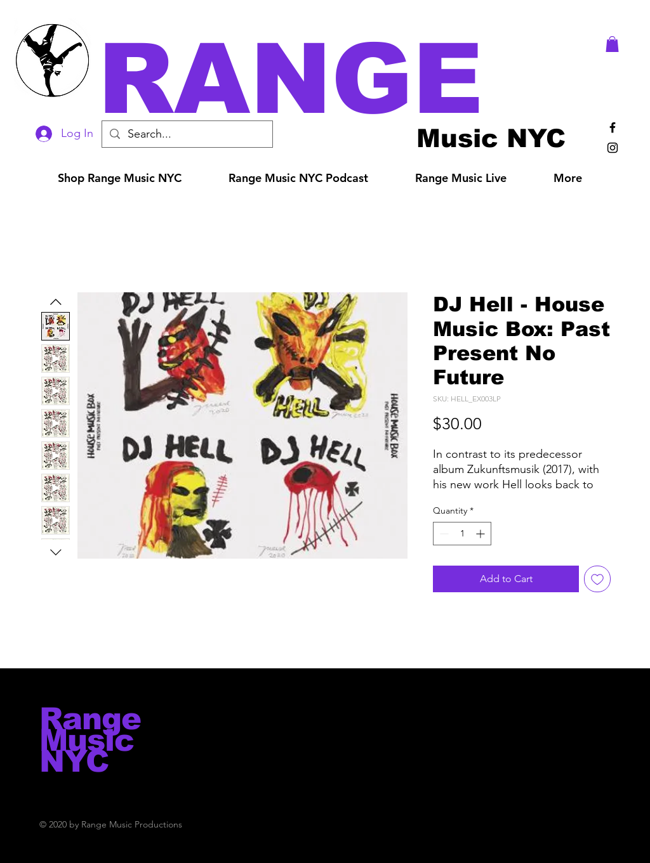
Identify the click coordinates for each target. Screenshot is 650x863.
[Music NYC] (491, 138)
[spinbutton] (462, 533)
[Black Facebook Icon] (613, 127)
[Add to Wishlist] (597, 579)
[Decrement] (443, 533)
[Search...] (187, 134)
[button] (343, 79)
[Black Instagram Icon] (613, 148)
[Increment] (481, 533)
